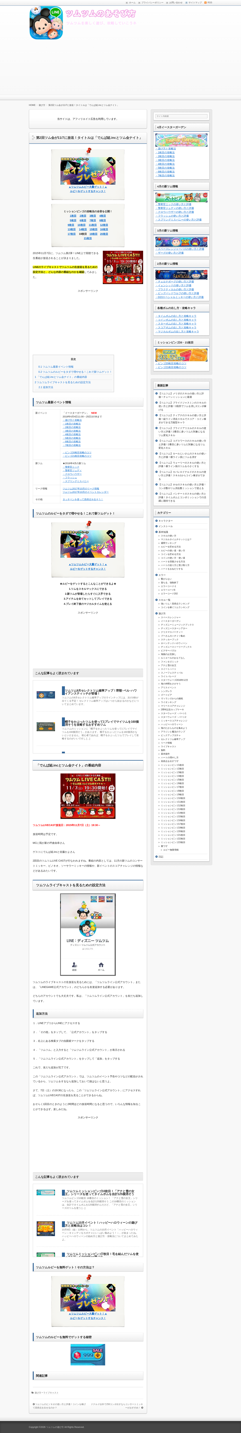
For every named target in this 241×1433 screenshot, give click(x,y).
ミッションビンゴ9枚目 (172, 794)
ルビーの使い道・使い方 (173, 550)
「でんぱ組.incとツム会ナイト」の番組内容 (61, 376)
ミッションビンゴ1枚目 (172, 765)
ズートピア (166, 695)
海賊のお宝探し (168, 654)
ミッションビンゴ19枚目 (173, 827)
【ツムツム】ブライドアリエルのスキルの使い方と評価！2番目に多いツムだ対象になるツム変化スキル (182, 432)
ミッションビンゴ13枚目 (173, 809)
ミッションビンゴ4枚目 (172, 776)
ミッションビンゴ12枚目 (173, 805)
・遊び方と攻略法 (72, 420)
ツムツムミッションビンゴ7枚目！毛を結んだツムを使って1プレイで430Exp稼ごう (102, 1255)
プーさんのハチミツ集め (173, 636)
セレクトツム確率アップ (173, 739)
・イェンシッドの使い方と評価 (173, 285)
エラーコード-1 (168, 586)
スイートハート (168, 669)
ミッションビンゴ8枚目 (172, 791)
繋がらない (166, 579)
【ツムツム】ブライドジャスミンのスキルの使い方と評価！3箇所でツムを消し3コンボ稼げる (182, 406)
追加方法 (46, 387)
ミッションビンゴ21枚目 (173, 835)
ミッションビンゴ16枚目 (173, 820)
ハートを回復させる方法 (173, 561)
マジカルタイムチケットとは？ (176, 539)
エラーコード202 (169, 593)
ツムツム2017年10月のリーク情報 (81, 488)
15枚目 (93, 229)
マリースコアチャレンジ (173, 706)
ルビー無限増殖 (171, 850)
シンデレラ (166, 691)
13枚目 (72, 229)
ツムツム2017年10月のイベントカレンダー (86, 492)
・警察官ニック (71, 467)
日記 (161, 856)
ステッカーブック (170, 639)
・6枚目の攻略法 (72, 441)
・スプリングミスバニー (76, 481)
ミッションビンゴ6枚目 (172, 783)
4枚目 (102, 215)
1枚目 (73, 215)
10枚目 (82, 224)
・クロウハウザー (72, 474)
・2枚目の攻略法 (72, 427)
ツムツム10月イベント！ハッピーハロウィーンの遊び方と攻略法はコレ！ (101, 1224)
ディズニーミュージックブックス (177, 624)
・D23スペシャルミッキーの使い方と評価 (179, 297)
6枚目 (83, 220)
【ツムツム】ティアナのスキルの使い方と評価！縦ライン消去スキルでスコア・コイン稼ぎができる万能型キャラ (182, 419)
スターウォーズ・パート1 (173, 713)
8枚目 (102, 220)
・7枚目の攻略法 (72, 445)
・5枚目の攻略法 (72, 438)
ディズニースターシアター (174, 628)
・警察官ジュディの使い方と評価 (174, 208)
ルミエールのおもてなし (173, 658)
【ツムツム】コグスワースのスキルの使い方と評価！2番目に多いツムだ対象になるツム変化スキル (182, 444)
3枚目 (92, 215)
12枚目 (104, 224)
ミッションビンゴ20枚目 (173, 831)
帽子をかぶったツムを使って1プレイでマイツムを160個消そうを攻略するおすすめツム (102, 723)
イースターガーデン (171, 621)
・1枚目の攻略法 (72, 423)
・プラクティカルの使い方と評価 (174, 289)
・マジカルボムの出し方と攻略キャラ (177, 331)
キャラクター (166, 520)
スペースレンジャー (171, 617)
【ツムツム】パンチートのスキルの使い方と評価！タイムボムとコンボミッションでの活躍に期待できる (182, 497)
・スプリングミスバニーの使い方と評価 (178, 219)
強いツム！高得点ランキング (175, 603)
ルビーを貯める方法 (171, 546)
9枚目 (71, 224)
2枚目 (83, 215)
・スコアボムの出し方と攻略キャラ (175, 327)
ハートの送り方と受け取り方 (175, 565)
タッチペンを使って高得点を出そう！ (83, 499)
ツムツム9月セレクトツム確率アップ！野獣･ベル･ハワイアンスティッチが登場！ (101, 692)
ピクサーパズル (168, 650)
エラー (162, 575)
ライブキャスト (51, 1392)
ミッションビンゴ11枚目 (173, 802)
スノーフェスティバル (172, 672)
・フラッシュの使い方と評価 (172, 215)
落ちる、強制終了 (170, 582)
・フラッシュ (70, 477)
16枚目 (104, 229)
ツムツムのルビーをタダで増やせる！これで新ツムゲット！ (75, 371)
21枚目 (88, 238)
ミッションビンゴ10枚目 (173, 798)
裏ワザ (164, 846)
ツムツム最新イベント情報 (55, 366)
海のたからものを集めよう (174, 728)
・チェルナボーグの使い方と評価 (174, 281)
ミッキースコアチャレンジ (174, 720)
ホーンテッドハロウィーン (174, 643)
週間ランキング (168, 543)
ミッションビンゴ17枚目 (173, 824)
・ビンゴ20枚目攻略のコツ (77, 452)
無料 (163, 750)
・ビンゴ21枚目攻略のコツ (77, 456)
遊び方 (38, 1392)
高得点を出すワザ (170, 761)
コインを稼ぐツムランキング (175, 607)
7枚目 (92, 220)
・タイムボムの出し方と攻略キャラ (175, 315)
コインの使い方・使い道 (173, 558)
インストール (166, 526)
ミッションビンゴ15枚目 (173, 816)
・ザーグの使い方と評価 (169, 252)
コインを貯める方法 (171, 554)
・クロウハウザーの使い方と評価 (174, 211)
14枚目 (83, 229)
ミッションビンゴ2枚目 (172, 768)
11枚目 (93, 224)
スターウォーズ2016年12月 (174, 680)
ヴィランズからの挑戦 (172, 698)
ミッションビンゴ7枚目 (172, 787)
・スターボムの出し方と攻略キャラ (175, 323)
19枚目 (93, 233)
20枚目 (104, 233)
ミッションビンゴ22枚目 (173, 838)
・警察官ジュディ (72, 470)
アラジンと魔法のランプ (173, 731)
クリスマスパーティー (172, 632)
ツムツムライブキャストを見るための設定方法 (63, 382)
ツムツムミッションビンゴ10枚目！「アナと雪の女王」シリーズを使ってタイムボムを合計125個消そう (100, 1193)
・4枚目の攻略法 (72, 434)
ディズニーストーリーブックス (176, 647)
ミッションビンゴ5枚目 (172, 779)
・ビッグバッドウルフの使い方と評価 (177, 293)
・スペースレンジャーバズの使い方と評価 (179, 248)
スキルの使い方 (168, 535)
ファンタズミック (170, 661)
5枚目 (73, 220)
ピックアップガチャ (171, 735)
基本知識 (163, 532)
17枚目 (72, 233)
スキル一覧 (164, 600)
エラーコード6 (168, 590)
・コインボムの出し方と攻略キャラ (175, 319)
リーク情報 (166, 743)
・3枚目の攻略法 (72, 430)
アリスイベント (168, 687)
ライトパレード (168, 676)
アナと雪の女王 (168, 665)
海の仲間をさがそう (171, 683)
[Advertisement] (120, 67)
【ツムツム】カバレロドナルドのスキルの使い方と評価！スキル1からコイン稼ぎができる (182, 475)
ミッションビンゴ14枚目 (173, 813)
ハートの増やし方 (170, 757)
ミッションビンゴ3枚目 (172, 772)
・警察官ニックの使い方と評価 (173, 204)
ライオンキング (168, 702)
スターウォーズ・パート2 (173, 717)
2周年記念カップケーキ (172, 709)
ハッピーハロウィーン (172, 724)
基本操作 (165, 754)
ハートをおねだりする (172, 569)
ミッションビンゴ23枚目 (173, 842)
